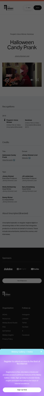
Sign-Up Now (22, 390)
